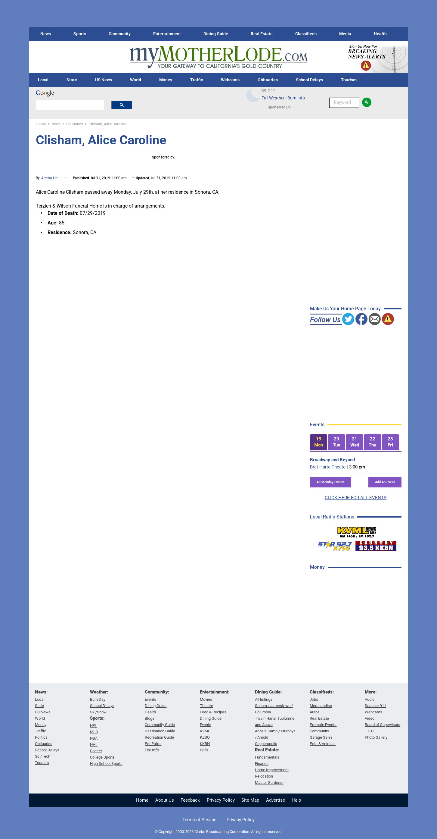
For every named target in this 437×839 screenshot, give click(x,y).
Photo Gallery (376, 737)
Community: (157, 692)
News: (41, 692)
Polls (204, 750)
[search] (70, 104)
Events (150, 699)
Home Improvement (272, 770)
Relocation (264, 776)
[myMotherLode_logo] (218, 57)
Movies (206, 699)
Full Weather (273, 97)
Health (380, 33)
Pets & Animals (323, 743)
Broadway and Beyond (332, 459)
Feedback (190, 800)
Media (345, 33)
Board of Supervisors (382, 724)
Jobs (314, 699)
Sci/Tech (42, 756)
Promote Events (323, 724)
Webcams (230, 79)
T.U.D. (369, 731)
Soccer (96, 751)
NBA (94, 738)
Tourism (349, 79)
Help (296, 800)
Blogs (149, 718)
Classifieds (306, 33)
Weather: (99, 692)
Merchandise (321, 705)
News (45, 33)
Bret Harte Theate (328, 467)
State (72, 79)
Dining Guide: (268, 692)
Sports (79, 33)
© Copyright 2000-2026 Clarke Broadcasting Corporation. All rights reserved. (218, 831)
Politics (41, 737)
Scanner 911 (375, 705)
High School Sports (106, 763)
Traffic (196, 79)
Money (165, 79)
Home (142, 800)
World (135, 79)
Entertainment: (215, 692)
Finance (261, 763)
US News (103, 79)
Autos (315, 712)
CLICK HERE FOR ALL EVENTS (355, 497)
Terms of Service (199, 819)
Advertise (275, 800)
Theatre (206, 705)
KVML (205, 731)
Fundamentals (267, 757)
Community (120, 33)
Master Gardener (269, 782)
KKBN (205, 743)
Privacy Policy (221, 800)
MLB (94, 732)
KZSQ (205, 737)
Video (369, 718)
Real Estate (262, 33)
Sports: (97, 718)
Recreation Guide (159, 737)
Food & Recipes (213, 712)
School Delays (309, 79)
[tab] (318, 442)
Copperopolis (266, 743)
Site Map (250, 800)
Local (43, 79)
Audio (369, 699)
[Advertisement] (355, 671)
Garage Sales (321, 737)
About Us (164, 800)
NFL (93, 725)
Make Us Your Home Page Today (345, 308)
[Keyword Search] (344, 103)
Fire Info (152, 750)
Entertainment (167, 33)
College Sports (102, 757)
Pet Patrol (153, 743)
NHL (94, 744)
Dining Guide (215, 33)
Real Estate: (267, 750)
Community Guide (160, 724)
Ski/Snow (98, 712)
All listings (263, 699)
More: (371, 692)
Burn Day (97, 699)
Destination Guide (160, 731)
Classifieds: (322, 692)
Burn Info (296, 97)
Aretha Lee (49, 178)
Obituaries (268, 79)
